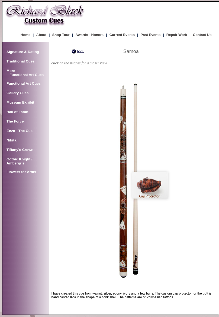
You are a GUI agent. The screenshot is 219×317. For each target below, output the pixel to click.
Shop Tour (61, 35)
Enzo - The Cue (20, 131)
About (41, 35)
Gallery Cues (18, 93)
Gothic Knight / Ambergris (20, 161)
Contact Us (202, 35)
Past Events (151, 35)
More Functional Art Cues (25, 73)
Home (25, 35)
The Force (15, 121)
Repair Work (176, 35)
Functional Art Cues (24, 83)
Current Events (122, 35)
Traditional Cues (21, 61)
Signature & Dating (23, 52)
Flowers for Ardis (21, 172)
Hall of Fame (17, 112)
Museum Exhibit (20, 102)
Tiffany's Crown (20, 150)
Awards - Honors (89, 35)
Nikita (11, 140)
